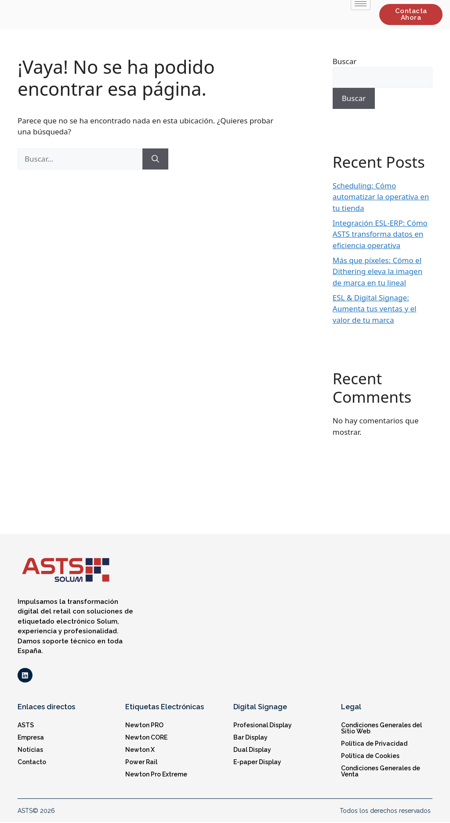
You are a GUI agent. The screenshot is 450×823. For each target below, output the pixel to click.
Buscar (344, 61)
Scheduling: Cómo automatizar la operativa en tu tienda (381, 196)
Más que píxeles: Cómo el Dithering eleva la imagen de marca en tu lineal (377, 271)
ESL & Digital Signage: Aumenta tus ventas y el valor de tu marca (375, 308)
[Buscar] (155, 159)
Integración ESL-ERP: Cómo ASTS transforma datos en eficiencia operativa (380, 234)
